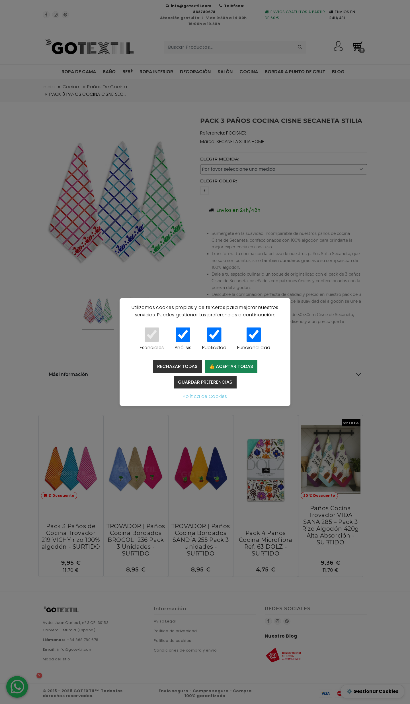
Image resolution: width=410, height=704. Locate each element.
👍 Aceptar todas (231, 366)
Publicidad (214, 339)
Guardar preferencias (205, 382)
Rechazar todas (177, 366)
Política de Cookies (205, 396)
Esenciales (151, 339)
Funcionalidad (254, 339)
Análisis (183, 339)
